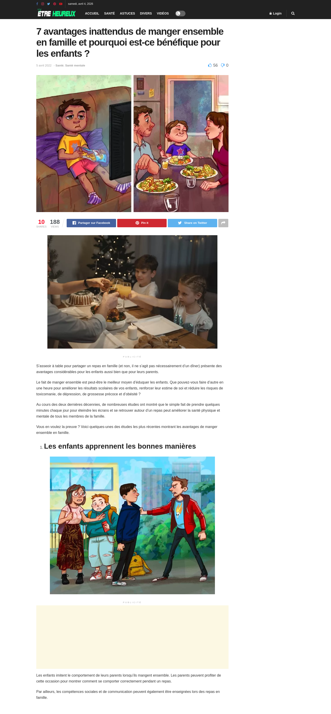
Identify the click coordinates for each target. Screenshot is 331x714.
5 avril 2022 (43, 65)
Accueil (92, 13)
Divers (146, 13)
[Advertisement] (132, 637)
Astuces (127, 13)
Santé (109, 13)
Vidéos (163, 13)
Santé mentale (75, 65)
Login (276, 13)
